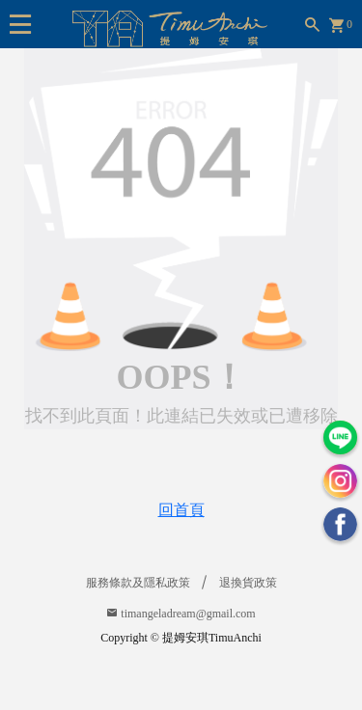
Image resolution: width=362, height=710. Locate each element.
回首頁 (181, 510)
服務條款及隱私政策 (138, 582)
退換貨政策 (248, 582)
